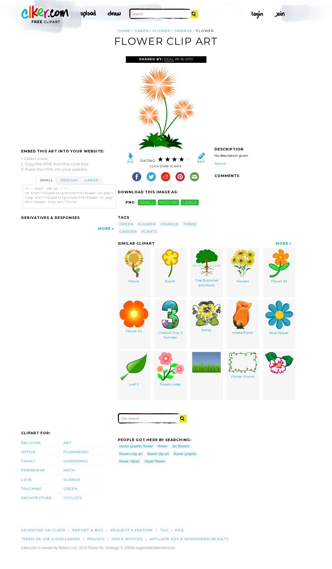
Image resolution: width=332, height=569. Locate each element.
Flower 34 (134, 317)
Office (28, 452)
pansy (206, 316)
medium (168, 202)
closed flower (242, 318)
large (190, 202)
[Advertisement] (69, 99)
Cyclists (72, 498)
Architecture (36, 498)
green (142, 31)
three (189, 224)
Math (69, 470)
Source (220, 163)
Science (72, 479)
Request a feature (131, 530)
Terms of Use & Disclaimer (50, 539)
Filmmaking (76, 452)
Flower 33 (279, 266)
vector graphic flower (136, 446)
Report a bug (88, 530)
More (104, 228)
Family (28, 461)
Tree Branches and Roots (206, 268)
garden (128, 231)
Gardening (75, 461)
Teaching (31, 488)
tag (164, 530)
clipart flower (154, 461)
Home (124, 31)
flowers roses (170, 369)
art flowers (180, 446)
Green (70, 488)
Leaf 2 (134, 369)
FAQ (179, 530)
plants (149, 231)
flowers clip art (131, 454)
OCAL (169, 59)
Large (92, 180)
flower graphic (185, 454)
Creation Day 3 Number (170, 320)
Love (26, 479)
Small (46, 180)
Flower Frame (242, 365)
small (147, 202)
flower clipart (129, 461)
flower (161, 31)
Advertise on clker (43, 530)
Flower (134, 266)
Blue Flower (279, 318)
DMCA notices (127, 539)
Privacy (96, 539)
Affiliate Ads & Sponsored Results (189, 539)
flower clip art (158, 454)
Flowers (243, 266)
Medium (69, 180)
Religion (31, 443)
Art (67, 443)
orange (183, 31)
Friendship (33, 470)
